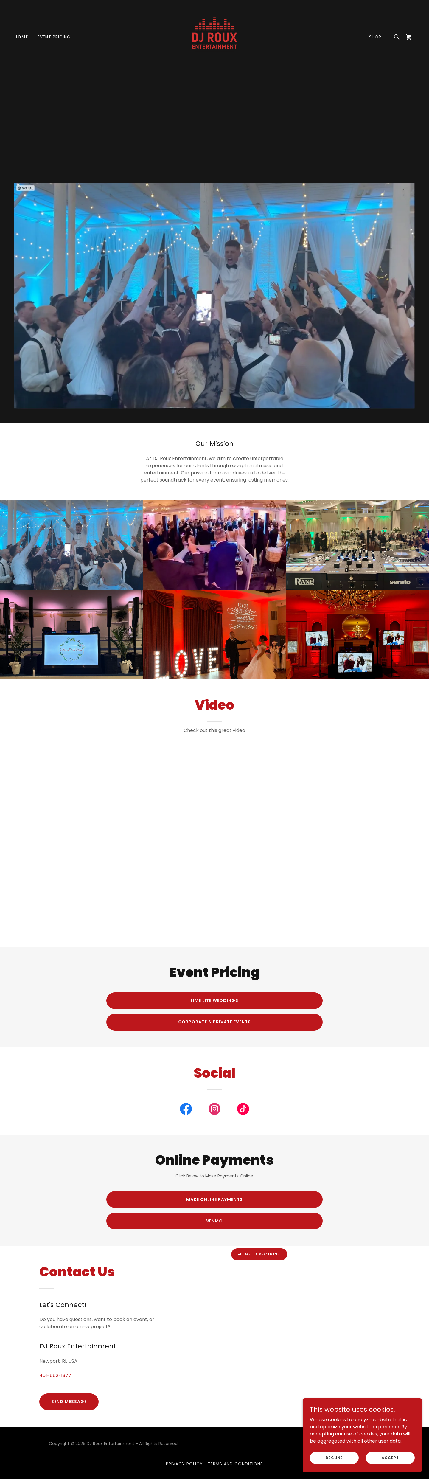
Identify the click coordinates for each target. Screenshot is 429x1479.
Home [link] (21, 37)
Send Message (69, 1401)
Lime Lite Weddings (214, 1000)
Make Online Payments (214, 1199)
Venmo (214, 1221)
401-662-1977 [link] (55, 1375)
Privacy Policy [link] (184, 1464)
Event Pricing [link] (54, 37)
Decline (334, 1457)
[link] (214, 36)
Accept (390, 1457)
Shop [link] (375, 37)
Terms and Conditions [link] (235, 1464)
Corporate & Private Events (214, 1022)
